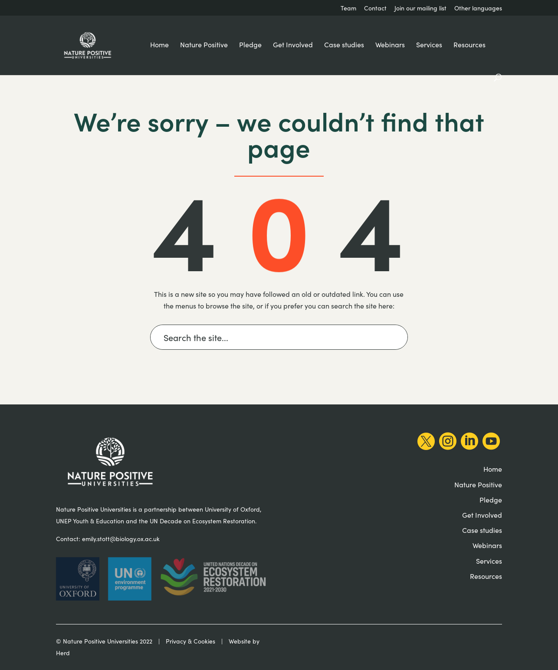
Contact (375, 8)
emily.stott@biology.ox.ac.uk (121, 539)
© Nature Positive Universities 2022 (104, 641)
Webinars (390, 45)
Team (348, 8)
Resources (469, 45)
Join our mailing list (420, 8)
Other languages (478, 8)
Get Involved (293, 45)
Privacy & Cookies (190, 641)
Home (159, 45)
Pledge (250, 45)
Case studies (344, 45)
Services (429, 45)
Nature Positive (204, 45)
